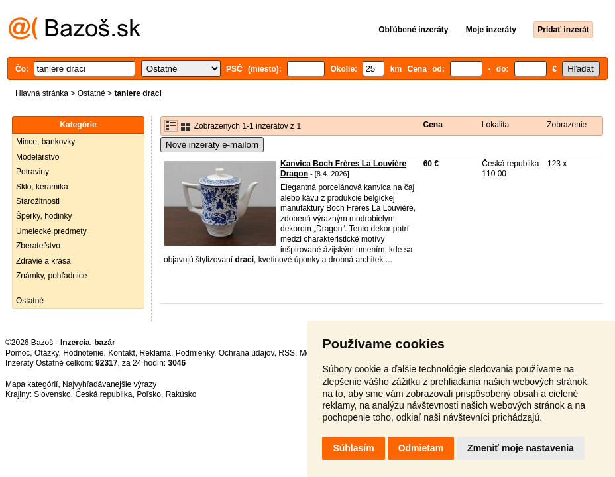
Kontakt (121, 353)
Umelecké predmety (51, 231)
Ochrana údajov (246, 353)
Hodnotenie (83, 353)
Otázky (46, 353)
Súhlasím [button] (353, 448)
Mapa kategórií (31, 384)
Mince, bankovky (45, 141)
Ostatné (91, 93)
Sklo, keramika (42, 186)
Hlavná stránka (41, 93)
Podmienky (195, 353)
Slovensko (52, 394)
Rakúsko (181, 394)
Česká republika (103, 394)
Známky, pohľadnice (51, 275)
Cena (432, 124)
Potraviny (32, 171)
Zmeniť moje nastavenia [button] (520, 448)
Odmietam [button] (420, 448)
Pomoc (17, 353)
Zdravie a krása (43, 261)
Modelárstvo (37, 157)
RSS (286, 353)
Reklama (155, 353)
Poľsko (149, 394)
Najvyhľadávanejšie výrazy (109, 384)
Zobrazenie (567, 124)
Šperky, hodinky (44, 216)
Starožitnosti (38, 201)
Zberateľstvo (38, 245)
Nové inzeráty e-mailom (212, 145)
